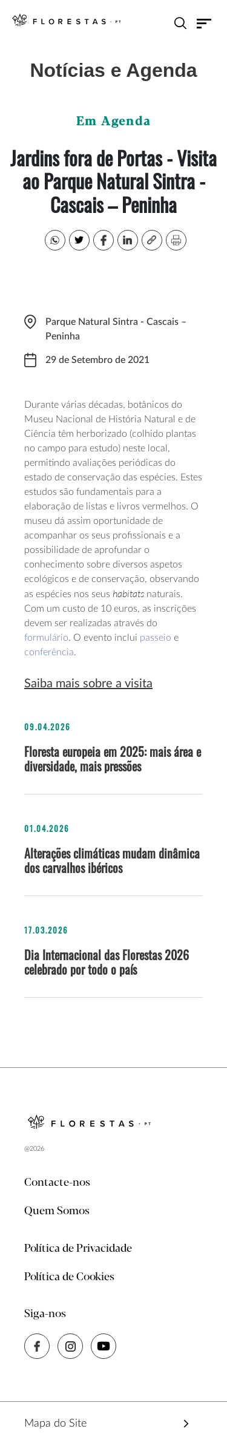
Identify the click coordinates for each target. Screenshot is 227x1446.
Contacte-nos (57, 1183)
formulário (46, 638)
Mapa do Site (55, 1423)
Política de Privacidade (78, 1249)
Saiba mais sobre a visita (88, 684)
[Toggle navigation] (204, 23)
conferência (49, 652)
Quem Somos (57, 1211)
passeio (155, 638)
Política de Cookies (69, 1277)
